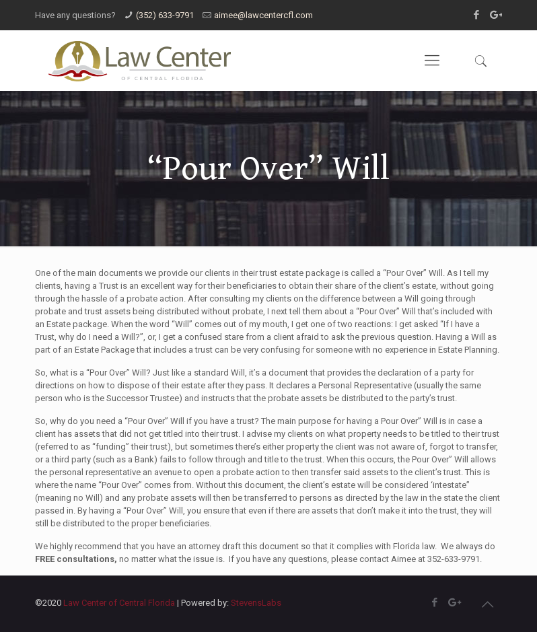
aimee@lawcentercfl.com (263, 15)
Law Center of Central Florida (119, 603)
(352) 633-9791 (165, 15)
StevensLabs (256, 603)
